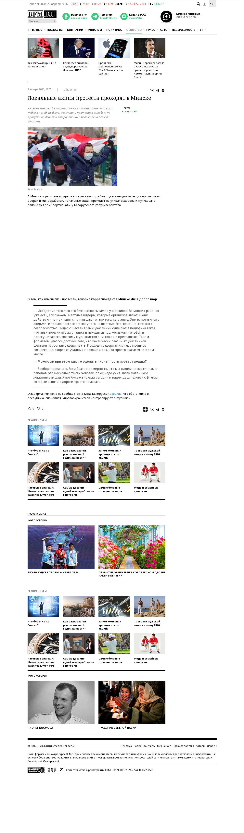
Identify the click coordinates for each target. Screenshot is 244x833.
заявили (116, 406)
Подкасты (55, 30)
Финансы (95, 30)
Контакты (149, 758)
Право (150, 30)
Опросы (212, 758)
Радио (138, 758)
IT (201, 30)
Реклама (126, 758)
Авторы (200, 758)
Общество (134, 30)
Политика (114, 30)
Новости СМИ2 (37, 526)
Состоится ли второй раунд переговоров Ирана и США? (76, 66)
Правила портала (183, 758)
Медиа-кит (164, 758)
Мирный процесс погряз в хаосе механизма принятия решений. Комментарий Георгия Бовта (149, 70)
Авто (163, 30)
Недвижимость (184, 30)
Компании (75, 30)
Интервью (35, 30)
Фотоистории (37, 533)
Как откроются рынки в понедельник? (42, 64)
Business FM (129, 111)
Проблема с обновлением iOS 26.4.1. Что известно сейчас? (110, 68)
